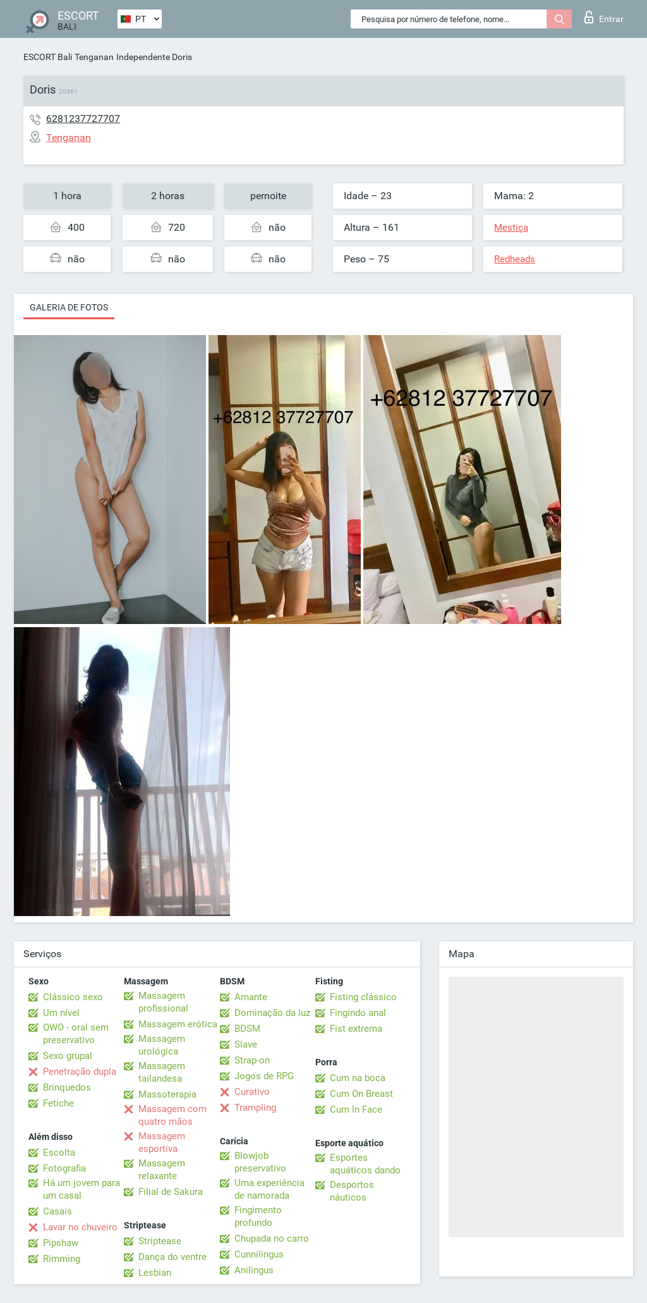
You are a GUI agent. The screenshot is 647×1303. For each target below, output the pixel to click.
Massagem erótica (177, 1024)
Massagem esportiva (161, 1142)
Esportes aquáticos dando (365, 1164)
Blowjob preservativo (260, 1162)
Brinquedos (67, 1087)
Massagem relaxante (161, 1170)
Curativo (252, 1092)
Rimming (61, 1258)
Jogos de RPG (264, 1076)
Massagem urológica (161, 1045)
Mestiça (511, 227)
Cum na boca (357, 1078)
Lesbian (154, 1272)
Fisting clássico (363, 997)
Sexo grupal (67, 1055)
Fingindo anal (358, 1013)
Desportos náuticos (352, 1191)
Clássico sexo (73, 997)
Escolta (59, 1152)
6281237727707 (83, 119)
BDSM (247, 1028)
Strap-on (252, 1060)
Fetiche (58, 1103)
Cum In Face (356, 1109)
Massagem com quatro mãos (172, 1115)
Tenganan (94, 57)
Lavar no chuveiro (80, 1227)
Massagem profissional (163, 1002)
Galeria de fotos (69, 307)
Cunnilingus (259, 1254)
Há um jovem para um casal (81, 1189)
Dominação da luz (272, 1013)
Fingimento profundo (258, 1216)
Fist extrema (356, 1028)
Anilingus (254, 1270)
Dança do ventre (172, 1257)
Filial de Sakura (170, 1191)
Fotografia (64, 1168)
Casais (57, 1211)
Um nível (61, 1013)
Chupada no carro (271, 1238)
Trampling (255, 1107)
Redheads (514, 259)
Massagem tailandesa (161, 1072)
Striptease (159, 1241)
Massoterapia (167, 1094)
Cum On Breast (361, 1093)
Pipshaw (60, 1243)
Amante (250, 997)
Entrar (604, 17)
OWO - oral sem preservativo (76, 1034)
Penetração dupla (79, 1071)
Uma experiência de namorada (269, 1189)
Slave (245, 1044)
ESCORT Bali (47, 57)
